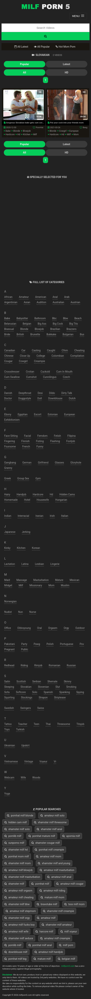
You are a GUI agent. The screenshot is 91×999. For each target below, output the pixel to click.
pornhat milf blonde (20, 815)
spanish (48, 692)
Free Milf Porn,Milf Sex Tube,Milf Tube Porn (45, 6)
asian (27, 302)
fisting (40, 441)
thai (48, 724)
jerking (26, 531)
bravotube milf (47, 904)
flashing (55, 441)
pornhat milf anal (40, 945)
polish (50, 644)
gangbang (10, 462)
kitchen (26, 134)
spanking (64, 692)
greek (7, 478)
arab (66, 296)
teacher (22, 724)
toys (7, 729)
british (20, 334)
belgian (27, 323)
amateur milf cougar (69, 883)
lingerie (55, 563)
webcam (9, 777)
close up (25, 355)
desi (40, 393)
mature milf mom (52, 897)
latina (24, 563)
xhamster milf (14, 883)
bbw (65, 318)
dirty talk (66, 393)
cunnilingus (49, 376)
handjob (21, 494)
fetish (57, 435)
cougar (8, 361)
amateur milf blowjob (18, 870)
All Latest (21, 46)
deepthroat (25, 393)
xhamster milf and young (54, 863)
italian (64, 515)
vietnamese (11, 761)
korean (36, 547)
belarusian (10, 323)
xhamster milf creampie (58, 911)
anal (55, 296)
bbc (54, 318)
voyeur (43, 761)
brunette (35, 334)
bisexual (9, 329)
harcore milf (44, 931)
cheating (79, 350)
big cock (58, 323)
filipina (71, 435)
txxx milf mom (74, 904)
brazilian (55, 329)
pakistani (9, 644)
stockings (26, 697)
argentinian (10, 302)
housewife (43, 499)
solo (34, 692)
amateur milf (46, 917)
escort (37, 414)
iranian (39, 515)
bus (82, 334)
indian (7, 515)
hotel (27, 499)
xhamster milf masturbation (22, 876)
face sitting (11, 435)
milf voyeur (68, 931)
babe (8, 131)
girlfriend (43, 462)
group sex (23, 478)
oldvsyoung (24, 627)
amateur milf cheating (18, 897)
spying (80, 692)
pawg (37, 644)
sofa (7, 692)
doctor (8, 398)
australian (58, 302)
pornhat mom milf (16, 856)
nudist (8, 611)
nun (20, 611)
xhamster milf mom (17, 863)
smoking (71, 686)
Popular (24, 64)
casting (36, 350)
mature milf (42, 958)
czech (66, 376)
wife (23, 777)
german (26, 462)
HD (66, 72)
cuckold (45, 371)
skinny (67, 681)
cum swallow (12, 376)
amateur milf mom (48, 856)
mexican (74, 580)
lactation (9, 563)
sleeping (9, 686)
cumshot (31, 376)
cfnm (65, 350)
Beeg (85, 127)
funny (39, 446)
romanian (54, 665)
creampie (39, 361)
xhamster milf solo (17, 829)
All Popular (42, 46)
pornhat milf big (15, 958)
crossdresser (11, 371)
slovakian (25, 686)
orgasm (52, 627)
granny (8, 467)
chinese (8, 355)
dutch (72, 398)
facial (27, 435)
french (26, 446)
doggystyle (24, 398)
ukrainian (9, 745)
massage (21, 580)
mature (59, 580)
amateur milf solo (52, 815)
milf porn (66, 945)
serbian (36, 681)
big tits (73, 323)
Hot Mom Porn (65, 46)
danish (8, 393)
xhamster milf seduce (18, 938)
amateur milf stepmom (21, 911)
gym (38, 478)
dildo (52, 393)
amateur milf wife (16, 931)
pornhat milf (40, 883)
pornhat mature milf (41, 835)
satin (7, 681)
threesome (63, 724)
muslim (65, 585)
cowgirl (63, 131)
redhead (9, 665)
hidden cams (67, 494)
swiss (40, 708)
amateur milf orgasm (18, 890)
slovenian (43, 686)
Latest (66, 64)
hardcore (10, 134)
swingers (25, 708)
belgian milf (66, 958)
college (41, 355)
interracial (23, 515)
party (24, 644)
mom (76, 134)
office (7, 627)
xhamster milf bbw (17, 904)
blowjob (27, 131)
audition (41, 302)
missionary (35, 585)
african (8, 296)
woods (36, 777)
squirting (9, 697)
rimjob (38, 665)
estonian (53, 414)
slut (57, 686)
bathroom (40, 318)
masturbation (41, 580)
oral (39, 627)
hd (18, 134)
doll (39, 398)
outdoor (80, 627)
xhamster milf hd (16, 849)
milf (35, 134)
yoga (7, 793)
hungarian (61, 499)
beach (78, 318)
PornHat (39, 127)
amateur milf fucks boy (19, 924)
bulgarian (68, 334)
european (73, 131)
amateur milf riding (52, 890)
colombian (57, 355)
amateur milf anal (59, 876)
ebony (7, 414)
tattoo (8, 724)
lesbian (39, 563)
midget (8, 585)
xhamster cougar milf (45, 842)
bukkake (51, 334)
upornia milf (71, 835)
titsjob (80, 724)
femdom (42, 435)
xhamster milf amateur (57, 924)
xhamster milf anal (49, 829)
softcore (21, 692)
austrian (75, 302)
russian (71, 665)
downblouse (55, 398)
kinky (7, 547)
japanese (9, 531)
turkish (20, 729)
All (24, 72)
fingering (9, 441)
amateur (24, 296)
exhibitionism (12, 419)
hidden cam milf (15, 822)
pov (82, 644)
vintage (28, 761)
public (24, 649)
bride (7, 334)
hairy (7, 494)
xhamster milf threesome (50, 822)
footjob (70, 441)
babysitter (22, 318)
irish (52, 515)
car (23, 350)
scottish (21, 681)
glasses (59, 462)
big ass (42, 323)
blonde (16, 131)
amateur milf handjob (49, 951)
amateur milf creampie (55, 938)
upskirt (25, 745)
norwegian (10, 601)
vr (55, 761)
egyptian (23, 414)
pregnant (9, 649)
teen (36, 724)
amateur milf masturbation (57, 870)
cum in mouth (64, 371)
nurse (32, 611)
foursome (10, 446)
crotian (30, 371)
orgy (66, 627)
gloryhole (75, 462)
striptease (60, 697)
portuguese (66, 644)
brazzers (71, 329)
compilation (77, 355)
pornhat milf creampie (49, 849)
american (40, 296)
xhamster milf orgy (17, 917)
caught (51, 350)
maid (7, 580)
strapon (43, 697)
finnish (25, 441)
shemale (52, 681)
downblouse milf (15, 951)
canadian (9, 350)
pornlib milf (12, 835)
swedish (9, 708)
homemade (11, 499)
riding (24, 665)
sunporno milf (14, 842)
